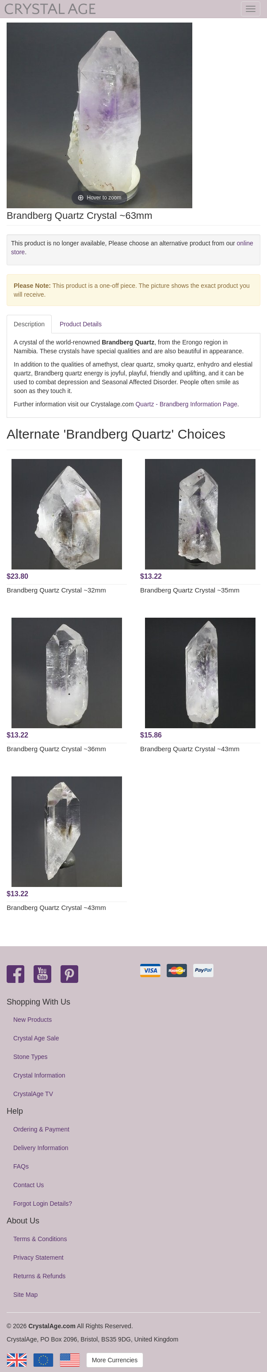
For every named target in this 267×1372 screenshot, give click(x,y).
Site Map (25, 1294)
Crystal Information (39, 1075)
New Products (32, 1019)
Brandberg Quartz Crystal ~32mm (56, 590)
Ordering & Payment (41, 1129)
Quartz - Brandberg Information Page (186, 404)
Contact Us (28, 1185)
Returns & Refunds (39, 1276)
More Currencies (114, 1360)
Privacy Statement (38, 1257)
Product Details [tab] (81, 324)
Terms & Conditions (40, 1238)
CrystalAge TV (33, 1093)
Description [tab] (29, 324)
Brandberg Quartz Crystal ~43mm (190, 749)
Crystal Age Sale (36, 1038)
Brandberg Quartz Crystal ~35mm (190, 590)
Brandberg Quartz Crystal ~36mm (56, 749)
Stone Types (30, 1056)
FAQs (21, 1166)
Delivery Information (41, 1147)
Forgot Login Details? (42, 1203)
